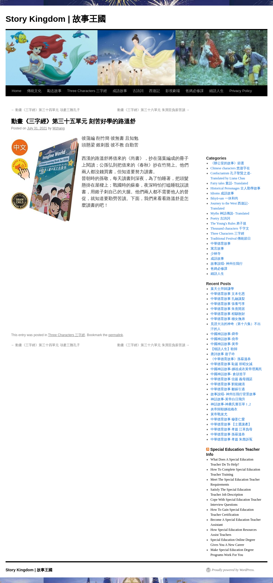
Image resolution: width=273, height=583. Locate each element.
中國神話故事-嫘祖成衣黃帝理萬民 (236, 369)
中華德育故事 (221, 243)
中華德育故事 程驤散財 (228, 314)
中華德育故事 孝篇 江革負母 (231, 429)
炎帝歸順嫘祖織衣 (224, 409)
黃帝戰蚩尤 (219, 414)
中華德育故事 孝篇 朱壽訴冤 (231, 439)
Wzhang (58, 128)
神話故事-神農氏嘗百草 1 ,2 (231, 404)
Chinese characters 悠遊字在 (230, 168)
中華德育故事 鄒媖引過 (228, 389)
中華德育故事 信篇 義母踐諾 (231, 379)
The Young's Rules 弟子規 (229, 223)
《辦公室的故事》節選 (227, 163)
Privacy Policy (240, 91)
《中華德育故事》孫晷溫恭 (231, 359)
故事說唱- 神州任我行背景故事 (233, 394)
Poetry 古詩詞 (220, 218)
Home (16, 91)
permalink (115, 335)
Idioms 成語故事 (222, 193)
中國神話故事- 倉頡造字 (228, 374)
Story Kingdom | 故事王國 (56, 18)
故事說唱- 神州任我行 (227, 264)
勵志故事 (54, 91)
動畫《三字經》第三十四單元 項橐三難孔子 (45, 110)
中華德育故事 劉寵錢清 (228, 384)
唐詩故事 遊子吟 (223, 354)
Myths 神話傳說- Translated (230, 213)
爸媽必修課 (195, 91)
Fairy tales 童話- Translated (229, 183)
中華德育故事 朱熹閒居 (228, 309)
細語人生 (216, 91)
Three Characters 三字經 (87, 91)
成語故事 (120, 91)
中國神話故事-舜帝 (224, 334)
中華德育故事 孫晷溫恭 (228, 434)
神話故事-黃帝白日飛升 (228, 399)
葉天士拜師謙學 (222, 289)
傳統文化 (34, 91)
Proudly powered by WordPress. (233, 570)
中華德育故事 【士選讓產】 (231, 424)
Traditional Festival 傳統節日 (231, 238)
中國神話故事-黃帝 (224, 344)
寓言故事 (217, 248)
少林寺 (216, 254)
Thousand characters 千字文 (230, 228)
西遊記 (154, 91)
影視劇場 (172, 91)
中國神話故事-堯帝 (224, 339)
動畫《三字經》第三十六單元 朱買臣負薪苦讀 (153, 110)
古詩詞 (138, 91)
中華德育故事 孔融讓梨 (228, 299)
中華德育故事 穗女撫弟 (228, 319)
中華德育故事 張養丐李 (228, 304)
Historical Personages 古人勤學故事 (235, 188)
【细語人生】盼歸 (224, 349)
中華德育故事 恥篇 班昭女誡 (231, 364)
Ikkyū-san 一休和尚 (224, 198)
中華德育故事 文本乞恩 (228, 294)
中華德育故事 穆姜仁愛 (228, 419)
